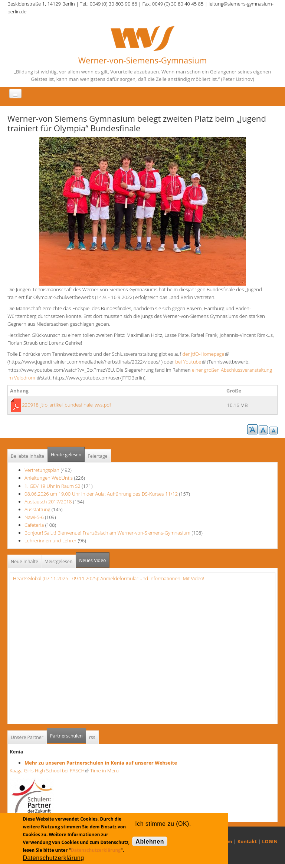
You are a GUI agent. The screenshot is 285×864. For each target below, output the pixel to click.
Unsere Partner (27, 737)
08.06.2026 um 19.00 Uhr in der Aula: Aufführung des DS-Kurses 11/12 (101, 493)
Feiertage (97, 456)
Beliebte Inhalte (27, 456)
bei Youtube (190, 361)
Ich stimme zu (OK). (163, 824)
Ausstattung (37, 509)
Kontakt (247, 841)
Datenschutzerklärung (96, 850)
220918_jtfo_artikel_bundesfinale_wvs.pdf (66, 404)
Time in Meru (104, 770)
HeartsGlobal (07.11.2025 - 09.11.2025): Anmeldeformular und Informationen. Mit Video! (108, 578)
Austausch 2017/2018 (48, 501)
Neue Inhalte (24, 561)
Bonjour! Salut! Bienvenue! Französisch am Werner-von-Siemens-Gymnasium (107, 532)
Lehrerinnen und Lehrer (50, 540)
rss (92, 737)
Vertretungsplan (41, 470)
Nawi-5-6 (34, 517)
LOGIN (270, 841)
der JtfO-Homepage (205, 354)
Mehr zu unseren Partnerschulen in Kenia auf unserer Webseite (100, 762)
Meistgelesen (59, 561)
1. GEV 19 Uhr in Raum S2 (52, 486)
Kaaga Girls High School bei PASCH (49, 770)
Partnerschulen (68, 733)
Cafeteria (34, 525)
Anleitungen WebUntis (48, 477)
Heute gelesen (66, 454)
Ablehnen (149, 841)
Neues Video (92, 560)
